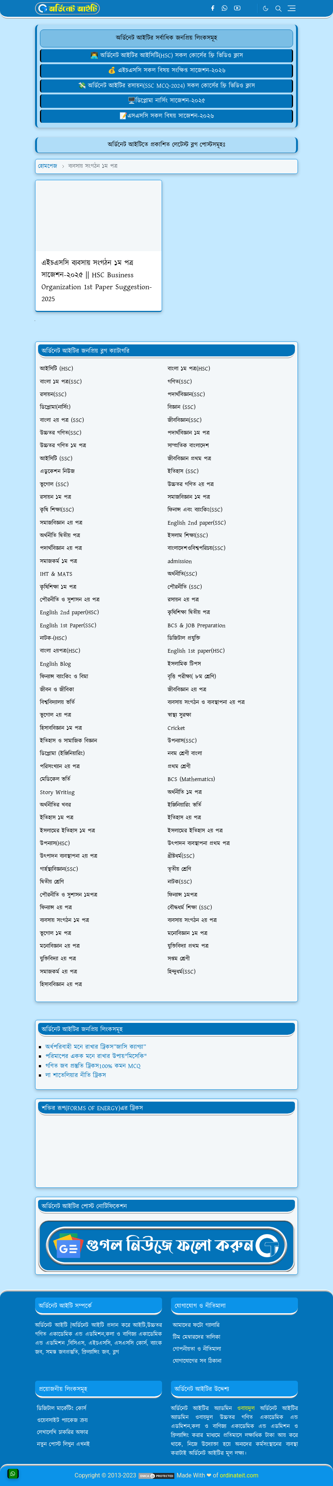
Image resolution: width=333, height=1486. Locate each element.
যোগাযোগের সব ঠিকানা (197, 1361)
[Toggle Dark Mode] (265, 8)
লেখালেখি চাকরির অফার (62, 1432)
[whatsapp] (225, 8)
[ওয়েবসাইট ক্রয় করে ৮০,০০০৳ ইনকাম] (166, 70)
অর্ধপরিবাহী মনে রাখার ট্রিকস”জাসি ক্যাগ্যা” (96, 1047)
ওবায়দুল (246, 1408)
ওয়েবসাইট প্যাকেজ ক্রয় (62, 1420)
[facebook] (212, 8)
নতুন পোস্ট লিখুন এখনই (63, 1444)
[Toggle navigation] (291, 8)
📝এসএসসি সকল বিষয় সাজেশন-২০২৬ (166, 116)
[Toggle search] (278, 8)
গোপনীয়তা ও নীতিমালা (197, 1349)
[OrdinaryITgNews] (166, 1245)
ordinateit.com (239, 1475)
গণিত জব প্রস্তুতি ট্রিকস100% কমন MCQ (93, 1066)
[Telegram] (249, 8)
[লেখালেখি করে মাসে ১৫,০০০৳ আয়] (166, 116)
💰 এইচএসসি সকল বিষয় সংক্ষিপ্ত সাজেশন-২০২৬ (166, 70)
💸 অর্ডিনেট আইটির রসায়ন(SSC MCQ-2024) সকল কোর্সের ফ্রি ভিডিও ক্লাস (166, 85)
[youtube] (237, 8)
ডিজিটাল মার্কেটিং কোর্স (61, 1408)
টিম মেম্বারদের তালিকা (196, 1337)
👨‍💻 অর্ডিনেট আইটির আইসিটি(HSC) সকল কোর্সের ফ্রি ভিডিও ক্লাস (166, 55)
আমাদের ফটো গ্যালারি (196, 1325)
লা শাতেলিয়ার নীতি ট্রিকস (76, 1075)
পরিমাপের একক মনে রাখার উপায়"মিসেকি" (96, 1056)
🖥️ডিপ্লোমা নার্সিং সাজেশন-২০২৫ (166, 100)
